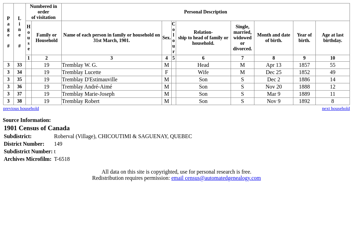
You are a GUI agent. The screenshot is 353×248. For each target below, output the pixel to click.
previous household (21, 108)
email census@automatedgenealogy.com (216, 178)
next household (336, 108)
